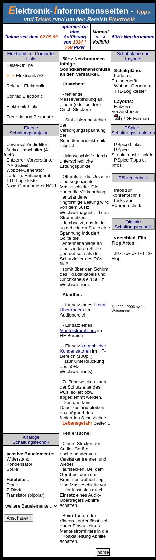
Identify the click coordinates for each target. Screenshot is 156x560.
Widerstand (17, 459)
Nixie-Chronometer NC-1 (31, 185)
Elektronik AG (25, 75)
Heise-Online (19, 65)
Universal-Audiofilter (26, 144)
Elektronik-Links (22, 106)
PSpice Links (127, 144)
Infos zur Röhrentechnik (126, 193)
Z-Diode (14, 489)
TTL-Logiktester (130, 91)
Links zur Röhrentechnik (126, 203)
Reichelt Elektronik (25, 85)
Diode (12, 484)
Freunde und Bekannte (29, 116)
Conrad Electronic (24, 96)
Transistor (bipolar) (25, 495)
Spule (12, 469)
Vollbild (100, 42)
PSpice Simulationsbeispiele (133, 152)
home (103, 552)
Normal (101, 31)
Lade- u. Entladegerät (125, 78)
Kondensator (19, 464)
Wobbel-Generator (133, 85)
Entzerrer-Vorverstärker (125, 109)
